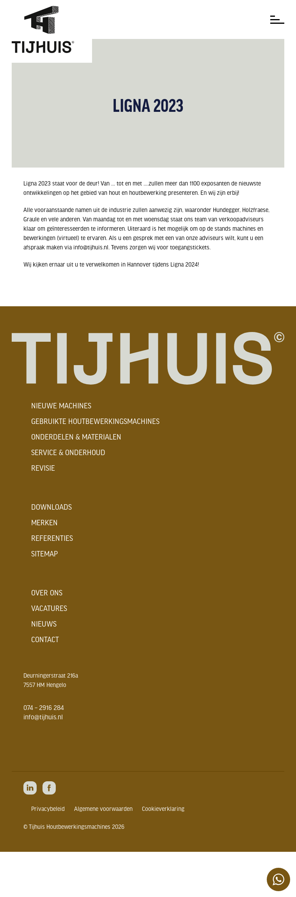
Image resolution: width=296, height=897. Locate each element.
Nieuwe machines (61, 406)
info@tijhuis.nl (43, 717)
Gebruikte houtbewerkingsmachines (95, 422)
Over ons (46, 593)
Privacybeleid (48, 809)
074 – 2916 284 (43, 708)
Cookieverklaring (163, 809)
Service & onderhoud (68, 453)
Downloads (51, 508)
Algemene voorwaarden (103, 809)
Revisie (43, 469)
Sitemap (44, 554)
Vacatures (49, 609)
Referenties (52, 539)
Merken (44, 523)
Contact (45, 640)
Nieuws (44, 625)
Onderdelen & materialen (76, 437)
